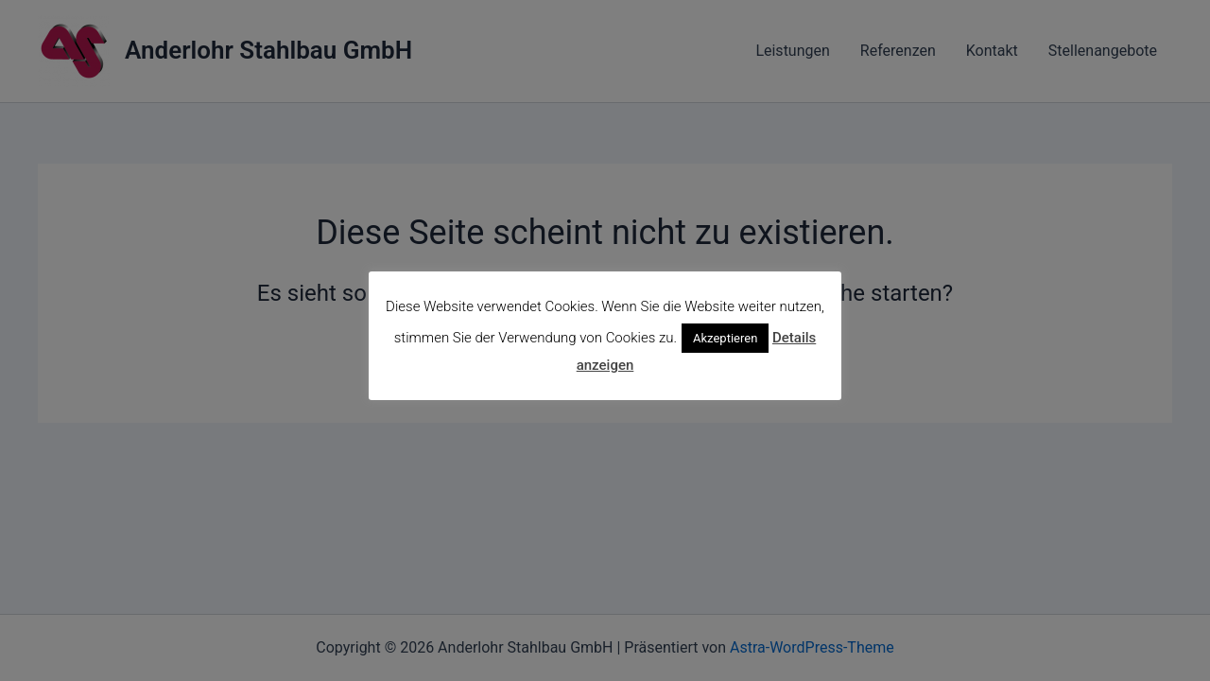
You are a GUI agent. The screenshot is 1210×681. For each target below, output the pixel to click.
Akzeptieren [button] (725, 338)
